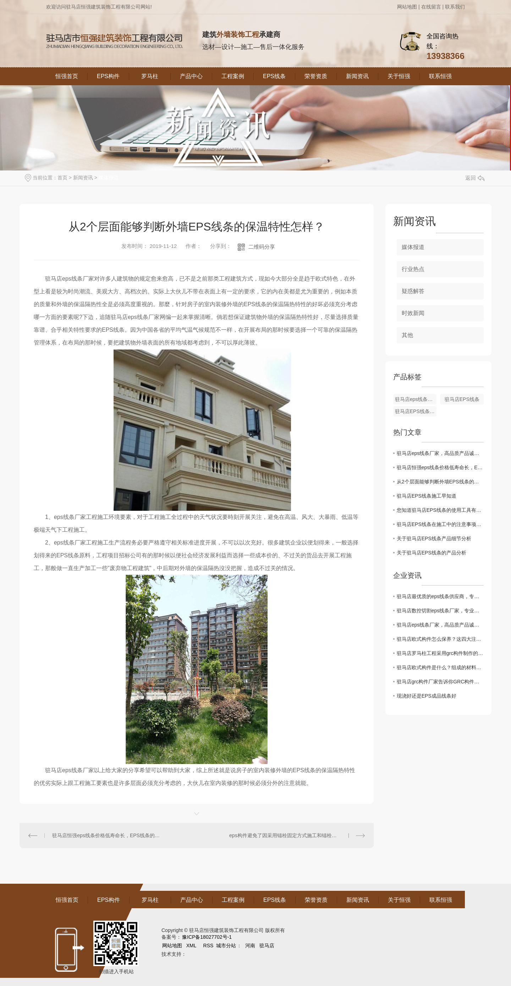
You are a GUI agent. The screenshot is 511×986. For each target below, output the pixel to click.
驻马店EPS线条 (462, 399)
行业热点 (413, 269)
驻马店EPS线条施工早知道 (426, 496)
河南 (250, 945)
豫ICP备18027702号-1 (207, 937)
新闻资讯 (357, 76)
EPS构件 (108, 76)
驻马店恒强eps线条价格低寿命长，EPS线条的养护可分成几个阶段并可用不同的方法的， (108, 835)
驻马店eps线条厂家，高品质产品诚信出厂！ (440, 453)
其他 (407, 335)
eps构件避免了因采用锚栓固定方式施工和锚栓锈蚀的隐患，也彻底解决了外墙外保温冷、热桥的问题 (296, 835)
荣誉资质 (315, 76)
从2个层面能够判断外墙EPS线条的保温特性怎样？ (440, 481)
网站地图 (407, 7)
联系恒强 (440, 76)
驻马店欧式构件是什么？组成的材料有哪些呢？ (440, 667)
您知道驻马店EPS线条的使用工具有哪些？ (440, 510)
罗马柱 (149, 76)
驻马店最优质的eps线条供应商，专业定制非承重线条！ (440, 596)
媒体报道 (109, 177)
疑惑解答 (413, 291)
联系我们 (455, 7)
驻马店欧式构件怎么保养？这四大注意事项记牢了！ (440, 639)
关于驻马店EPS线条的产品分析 (431, 553)
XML (192, 945)
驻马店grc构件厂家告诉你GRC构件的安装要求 (440, 681)
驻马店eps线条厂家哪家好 (416, 399)
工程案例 (232, 76)
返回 (474, 178)
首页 (62, 177)
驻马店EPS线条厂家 (416, 411)
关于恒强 (399, 76)
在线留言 (431, 7)
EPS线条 (274, 76)
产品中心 (191, 76)
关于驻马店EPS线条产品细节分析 (434, 538)
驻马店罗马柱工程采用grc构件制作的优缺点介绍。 (440, 653)
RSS (209, 945)
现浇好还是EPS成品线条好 (426, 696)
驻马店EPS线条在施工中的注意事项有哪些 (440, 524)
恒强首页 (66, 76)
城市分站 (226, 945)
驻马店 (266, 945)
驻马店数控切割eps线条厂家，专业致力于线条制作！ (440, 610)
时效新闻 (413, 313)
